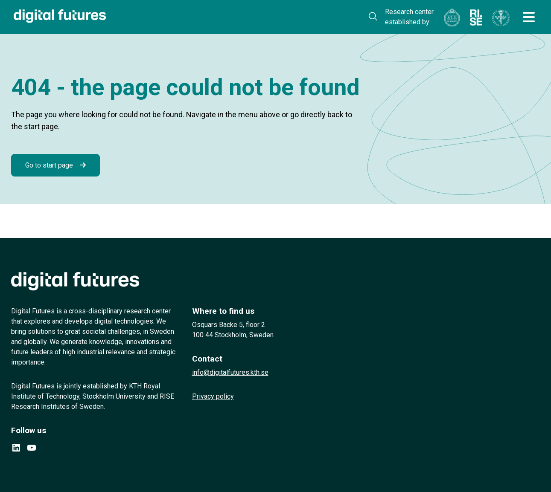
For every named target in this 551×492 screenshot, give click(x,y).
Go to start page (49, 165)
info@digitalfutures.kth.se (230, 372)
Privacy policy (213, 396)
